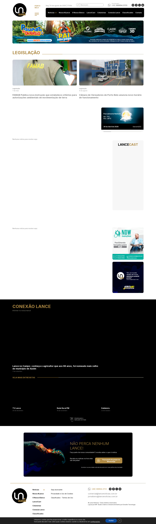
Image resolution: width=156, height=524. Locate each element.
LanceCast (91, 13)
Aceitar (111, 521)
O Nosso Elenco (78, 13)
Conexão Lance (114, 13)
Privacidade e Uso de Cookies (62, 494)
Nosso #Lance (64, 13)
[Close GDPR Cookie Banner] (120, 521)
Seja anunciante (56, 490)
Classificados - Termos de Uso (62, 498)
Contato (139, 13)
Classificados (127, 13)
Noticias (51, 13)
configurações (95, 522)
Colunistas (101, 13)
